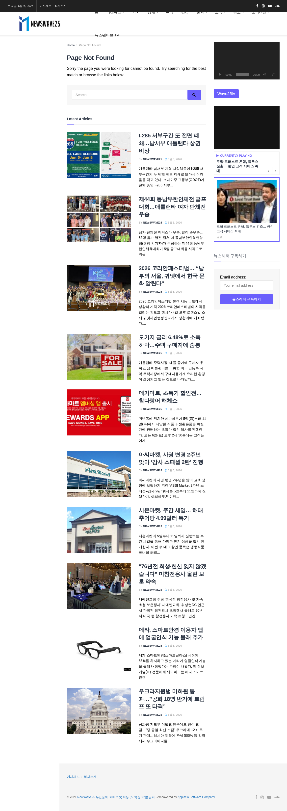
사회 (136, 12)
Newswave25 (152, 159)
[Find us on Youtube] (23, 50)
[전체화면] (273, 74)
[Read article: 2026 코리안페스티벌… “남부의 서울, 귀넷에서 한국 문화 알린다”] (99, 288)
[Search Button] (49, 176)
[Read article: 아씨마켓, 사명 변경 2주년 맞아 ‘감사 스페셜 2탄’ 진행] (99, 474)
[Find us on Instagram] (14, 50)
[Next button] (276, 171)
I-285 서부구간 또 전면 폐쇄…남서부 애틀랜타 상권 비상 (169, 143)
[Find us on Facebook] (6, 50)
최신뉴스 (113, 12)
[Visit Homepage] (43, 23)
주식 (169, 12)
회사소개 (60, 6)
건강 (185, 12)
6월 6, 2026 (173, 159)
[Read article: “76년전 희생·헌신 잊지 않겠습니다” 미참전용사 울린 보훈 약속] (99, 586)
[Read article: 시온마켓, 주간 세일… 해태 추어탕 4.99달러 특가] (99, 530)
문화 (200, 12)
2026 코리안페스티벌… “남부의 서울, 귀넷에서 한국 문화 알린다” (172, 276)
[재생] (220, 74)
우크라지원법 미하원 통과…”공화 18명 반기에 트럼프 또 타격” (172, 699)
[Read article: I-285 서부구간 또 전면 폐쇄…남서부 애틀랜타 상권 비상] (99, 155)
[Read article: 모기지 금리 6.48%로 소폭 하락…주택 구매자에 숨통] (99, 357)
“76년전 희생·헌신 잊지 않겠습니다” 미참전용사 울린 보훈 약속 (172, 574)
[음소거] (264, 74)
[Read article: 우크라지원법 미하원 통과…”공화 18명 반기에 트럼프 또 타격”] (99, 711)
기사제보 (46, 6)
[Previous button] (268, 171)
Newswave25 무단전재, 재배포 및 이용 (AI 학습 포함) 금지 (116, 797)
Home (71, 45)
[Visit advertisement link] (29, 82)
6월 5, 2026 (173, 291)
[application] (247, 60)
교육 (218, 12)
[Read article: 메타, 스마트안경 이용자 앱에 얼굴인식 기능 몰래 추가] (99, 649)
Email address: (29, 137)
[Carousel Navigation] (272, 171)
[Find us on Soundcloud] (33, 50)
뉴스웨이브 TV (107, 35)
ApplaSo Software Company (196, 797)
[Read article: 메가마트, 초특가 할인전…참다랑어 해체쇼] (99, 412)
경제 (151, 12)
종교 (237, 12)
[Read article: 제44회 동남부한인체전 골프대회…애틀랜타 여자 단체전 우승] (99, 219)
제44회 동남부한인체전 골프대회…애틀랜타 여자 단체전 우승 (172, 207)
